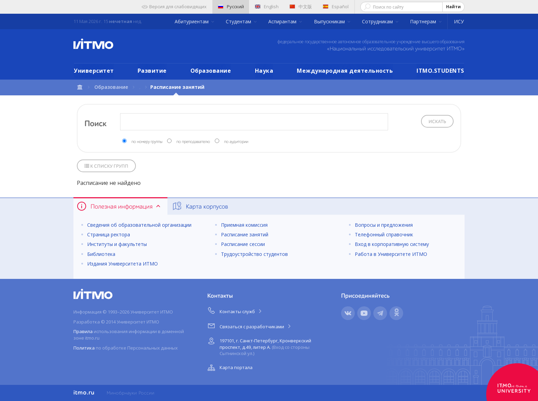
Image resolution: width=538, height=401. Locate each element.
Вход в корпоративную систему (392, 244)
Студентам (239, 21)
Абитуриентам (192, 21)
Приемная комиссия (244, 225)
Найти (453, 7)
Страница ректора (108, 234)
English (267, 6)
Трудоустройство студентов (254, 254)
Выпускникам (330, 21)
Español (336, 6)
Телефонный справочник (384, 234)
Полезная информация (119, 206)
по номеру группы (146, 142)
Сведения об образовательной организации (139, 225)
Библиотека (101, 254)
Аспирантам (283, 21)
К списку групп (106, 166)
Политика (84, 348)
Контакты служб (235, 310)
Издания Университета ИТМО (122, 263)
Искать (437, 121)
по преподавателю (193, 142)
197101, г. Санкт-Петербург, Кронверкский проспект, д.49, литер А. (258, 345)
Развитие (152, 70)
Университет (94, 70)
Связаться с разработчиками (249, 325)
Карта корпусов (200, 206)
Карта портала (229, 367)
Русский (231, 6)
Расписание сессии (243, 244)
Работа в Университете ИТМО (391, 254)
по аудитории (236, 142)
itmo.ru (84, 393)
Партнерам (423, 21)
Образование (210, 70)
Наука (264, 70)
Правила (83, 331)
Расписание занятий (244, 234)
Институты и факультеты (117, 244)
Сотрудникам (378, 21)
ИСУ (459, 21)
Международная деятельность (345, 70)
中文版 (301, 6)
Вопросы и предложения (384, 225)
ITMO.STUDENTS (440, 70)
